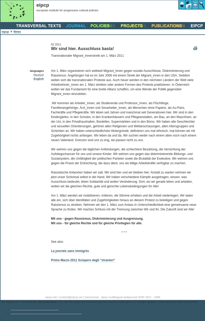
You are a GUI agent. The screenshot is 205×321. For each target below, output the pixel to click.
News (17, 31)
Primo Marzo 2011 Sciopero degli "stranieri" (83, 260)
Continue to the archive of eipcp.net (35, 308)
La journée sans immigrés (70, 251)
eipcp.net (51, 297)
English (39, 78)
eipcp (5, 31)
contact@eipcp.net (70, 297)
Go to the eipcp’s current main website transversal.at (46, 312)
